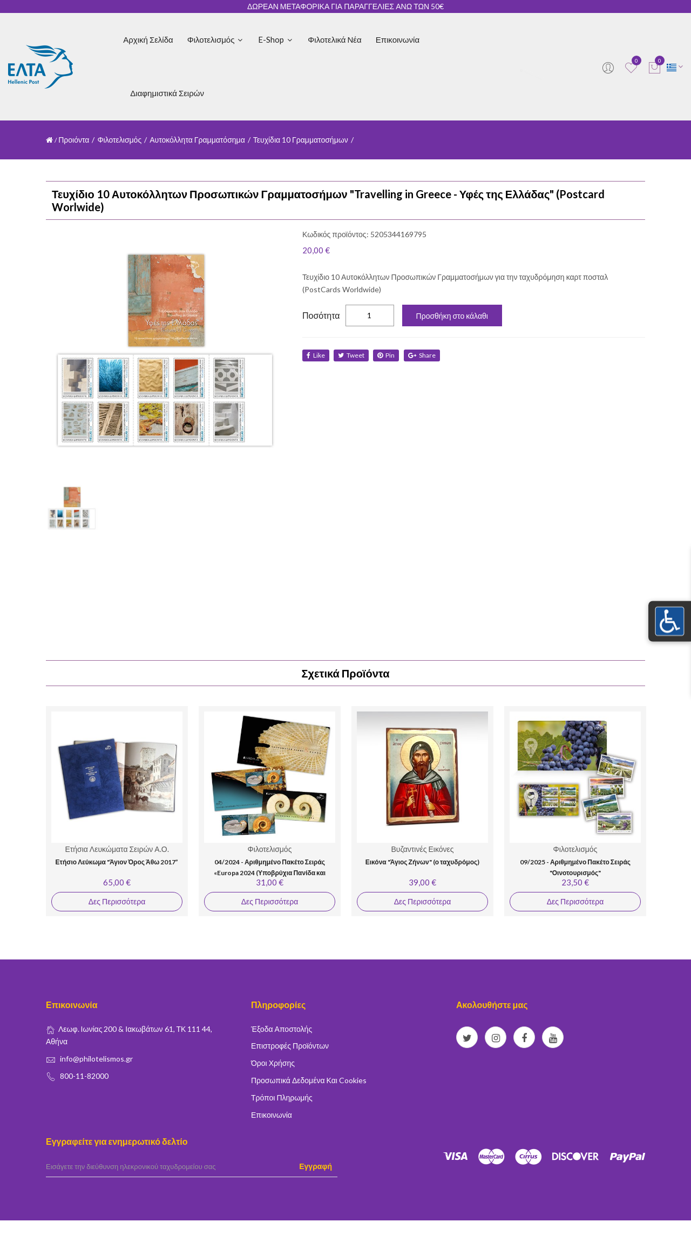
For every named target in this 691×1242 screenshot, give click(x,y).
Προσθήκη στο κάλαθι (452, 315)
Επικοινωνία (397, 39)
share (423, 355)
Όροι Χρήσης (273, 1063)
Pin (387, 355)
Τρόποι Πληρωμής (282, 1097)
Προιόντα (73, 139)
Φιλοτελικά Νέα (334, 39)
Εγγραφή (315, 1166)
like (316, 355)
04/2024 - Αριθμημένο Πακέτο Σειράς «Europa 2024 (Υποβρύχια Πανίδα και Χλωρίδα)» (270, 872)
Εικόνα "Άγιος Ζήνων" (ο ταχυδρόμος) (422, 862)
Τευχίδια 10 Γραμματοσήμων (300, 139)
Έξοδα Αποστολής (281, 1028)
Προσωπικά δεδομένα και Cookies (309, 1080)
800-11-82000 (84, 1075)
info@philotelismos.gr (96, 1058)
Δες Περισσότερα (117, 901)
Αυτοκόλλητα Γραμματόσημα (197, 139)
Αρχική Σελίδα (148, 39)
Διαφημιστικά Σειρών (167, 93)
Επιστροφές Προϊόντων (290, 1045)
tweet (351, 355)
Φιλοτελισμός (216, 39)
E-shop (276, 39)
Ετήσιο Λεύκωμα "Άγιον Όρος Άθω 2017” (117, 862)
